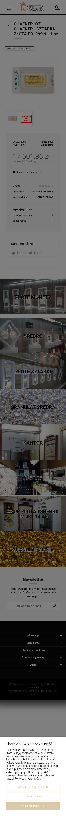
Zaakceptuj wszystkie (33, 806)
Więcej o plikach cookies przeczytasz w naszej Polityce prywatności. (30, 777)
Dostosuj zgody (33, 796)
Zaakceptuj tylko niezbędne (33, 787)
